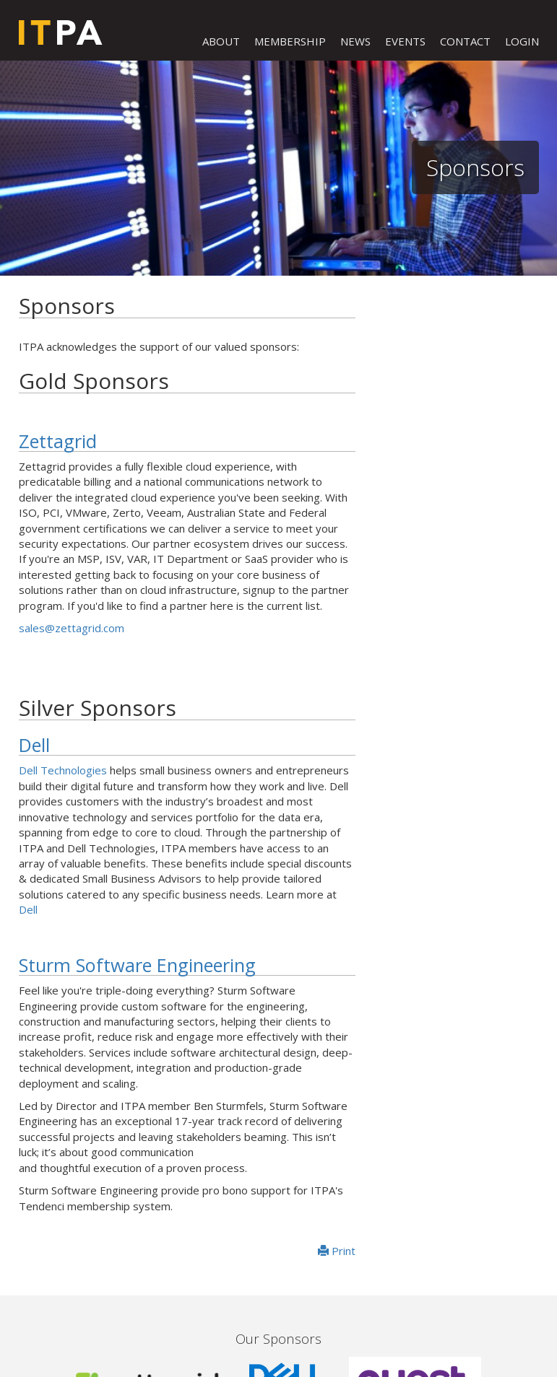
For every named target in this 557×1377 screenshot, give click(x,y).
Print (336, 1250)
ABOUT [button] (221, 41)
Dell (34, 745)
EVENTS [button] (405, 41)
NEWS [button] (355, 41)
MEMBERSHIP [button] (290, 41)
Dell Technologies (63, 770)
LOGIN (522, 41)
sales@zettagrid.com (71, 628)
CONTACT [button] (465, 41)
